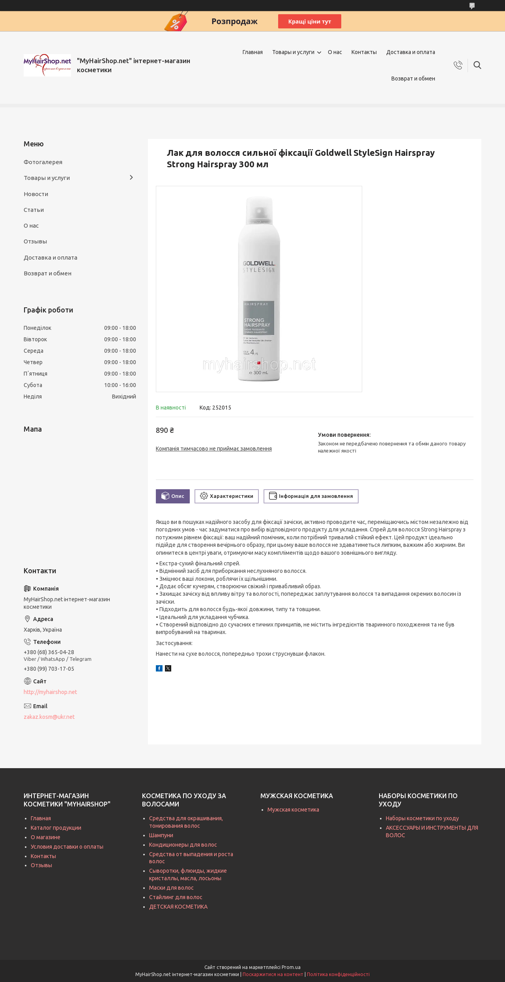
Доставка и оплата (410, 52)
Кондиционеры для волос (183, 845)
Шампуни (161, 835)
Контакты (364, 52)
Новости (36, 194)
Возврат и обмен (413, 78)
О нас (335, 52)
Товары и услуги (293, 52)
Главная (253, 52)
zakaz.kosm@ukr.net (49, 717)
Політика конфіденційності (338, 974)
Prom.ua (291, 967)
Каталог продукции (56, 828)
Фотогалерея (43, 162)
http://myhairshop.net (50, 692)
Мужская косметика (293, 809)
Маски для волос (171, 888)
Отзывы (35, 241)
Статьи (34, 209)
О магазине (45, 837)
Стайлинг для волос (175, 897)
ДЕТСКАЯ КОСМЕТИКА (178, 906)
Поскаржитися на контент (273, 974)
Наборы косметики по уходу (422, 818)
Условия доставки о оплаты (67, 847)
